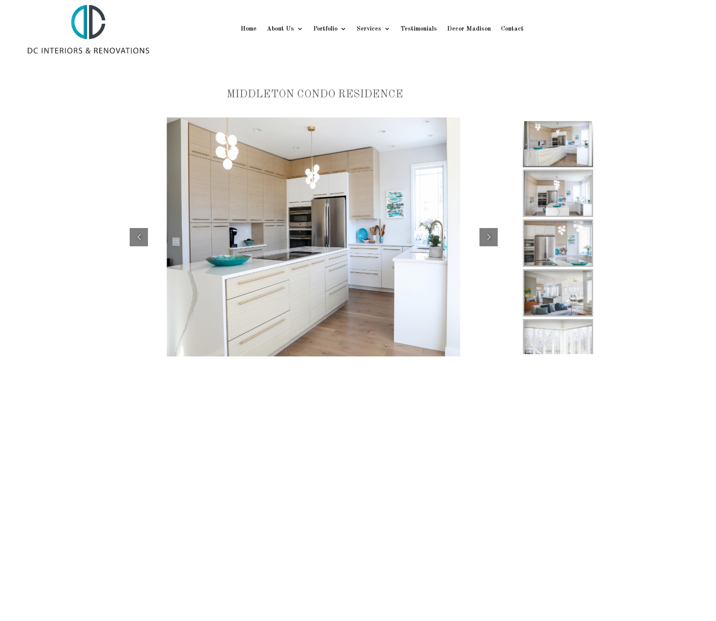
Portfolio (325, 29)
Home (249, 29)
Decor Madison (469, 29)
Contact (512, 29)
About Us (280, 29)
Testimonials (418, 29)
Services (369, 29)
